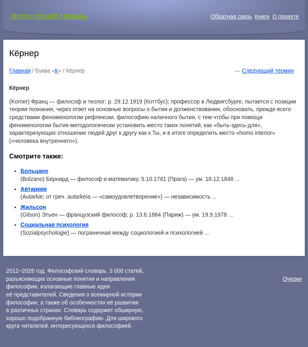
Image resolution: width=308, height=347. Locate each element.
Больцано (34, 171)
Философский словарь (49, 16)
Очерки (292, 279)
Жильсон (33, 207)
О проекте (285, 16)
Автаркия (33, 189)
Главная (19, 70)
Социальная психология (54, 224)
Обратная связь (231, 16)
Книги (262, 16)
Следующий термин (268, 70)
